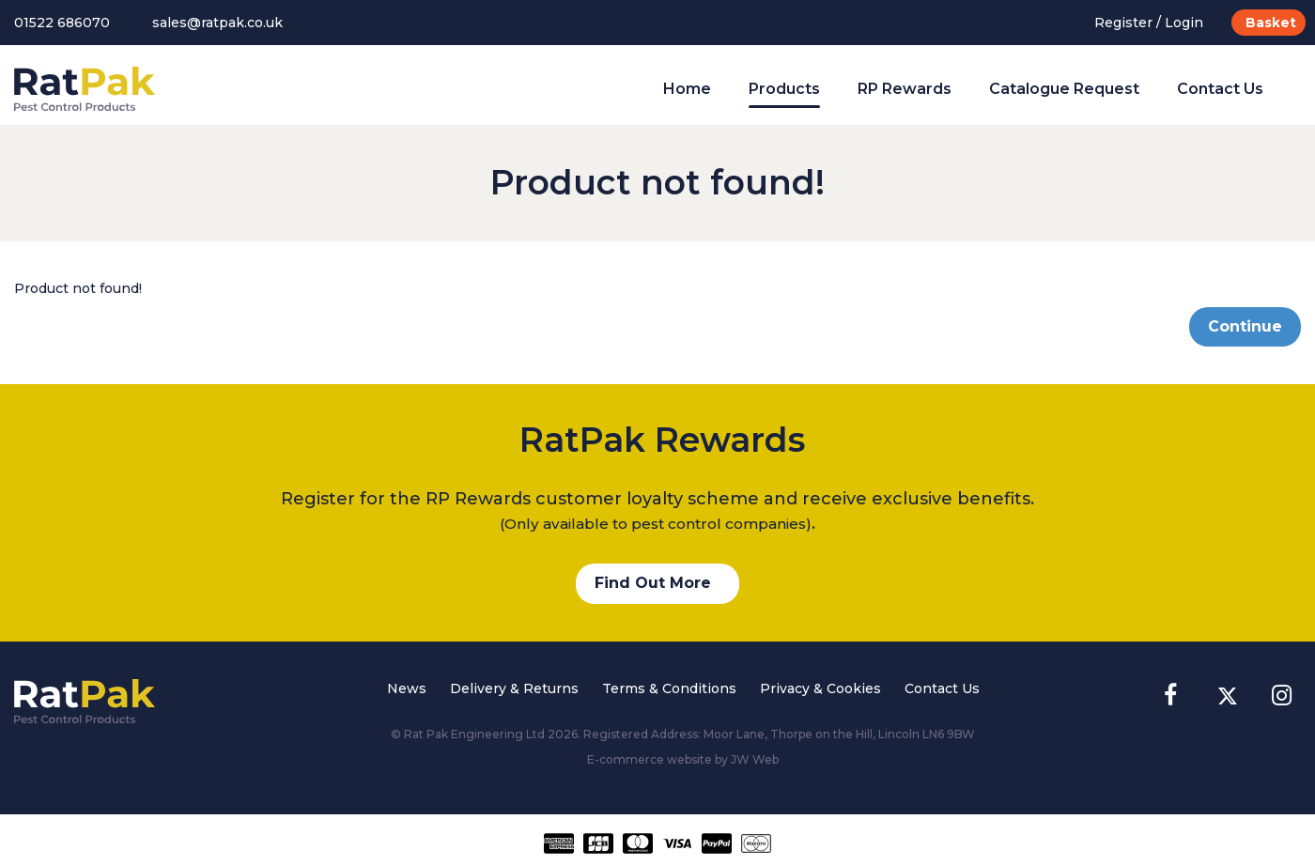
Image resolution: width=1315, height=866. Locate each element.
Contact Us (1220, 89)
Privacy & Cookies (820, 688)
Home (687, 89)
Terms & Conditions (669, 688)
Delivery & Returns (514, 688)
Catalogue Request (1064, 89)
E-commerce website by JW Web (683, 759)
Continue (1245, 326)
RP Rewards (904, 89)
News (406, 688)
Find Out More (653, 583)
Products (784, 89)
